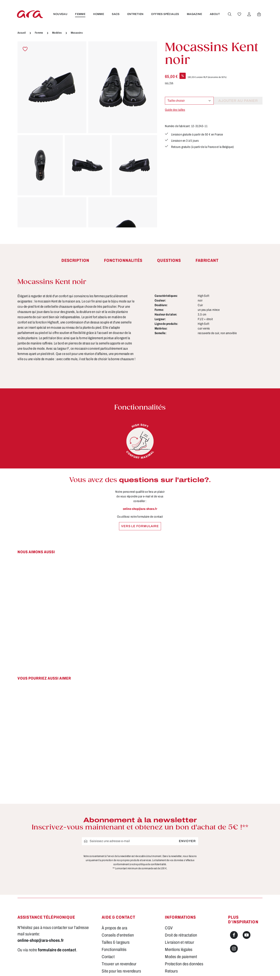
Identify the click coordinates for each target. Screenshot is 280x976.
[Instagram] (234, 948)
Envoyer (187, 841)
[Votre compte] (249, 14)
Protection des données (184, 964)
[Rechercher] (230, 14)
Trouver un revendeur (119, 964)
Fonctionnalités (114, 949)
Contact (108, 956)
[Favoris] (239, 14)
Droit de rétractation (181, 935)
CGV (169, 928)
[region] (87, 134)
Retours (171, 971)
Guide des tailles (175, 109)
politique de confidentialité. (152, 864)
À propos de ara (114, 928)
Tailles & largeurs (116, 942)
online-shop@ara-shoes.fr (140, 508)
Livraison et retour (179, 942)
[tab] (75, 261)
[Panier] (259, 14)
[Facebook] (234, 935)
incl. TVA (169, 83)
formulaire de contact (57, 950)
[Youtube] (246, 935)
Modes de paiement (181, 956)
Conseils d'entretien (118, 935)
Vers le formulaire (140, 526)
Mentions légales (178, 949)
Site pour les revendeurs (121, 971)
